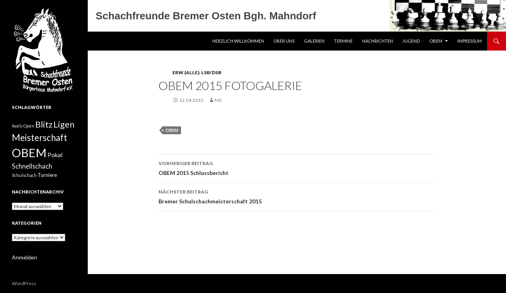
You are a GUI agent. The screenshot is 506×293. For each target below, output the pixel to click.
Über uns (284, 40)
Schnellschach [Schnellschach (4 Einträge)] (32, 166)
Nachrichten (377, 40)
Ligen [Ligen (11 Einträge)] (63, 124)
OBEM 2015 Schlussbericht (297, 167)
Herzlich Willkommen (238, 40)
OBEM (435, 40)
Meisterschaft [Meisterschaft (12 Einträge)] (39, 137)
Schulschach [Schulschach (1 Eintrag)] (24, 175)
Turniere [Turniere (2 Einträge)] (47, 175)
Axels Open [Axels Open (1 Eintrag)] (23, 125)
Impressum (469, 40)
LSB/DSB (211, 72)
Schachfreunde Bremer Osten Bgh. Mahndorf (206, 16)
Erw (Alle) (185, 72)
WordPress (24, 283)
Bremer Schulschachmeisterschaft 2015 (297, 196)
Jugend (411, 40)
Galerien (314, 40)
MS (218, 100)
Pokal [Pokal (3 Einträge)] (54, 154)
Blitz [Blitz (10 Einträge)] (44, 124)
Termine (343, 40)
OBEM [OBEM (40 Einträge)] (29, 153)
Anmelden (24, 257)
